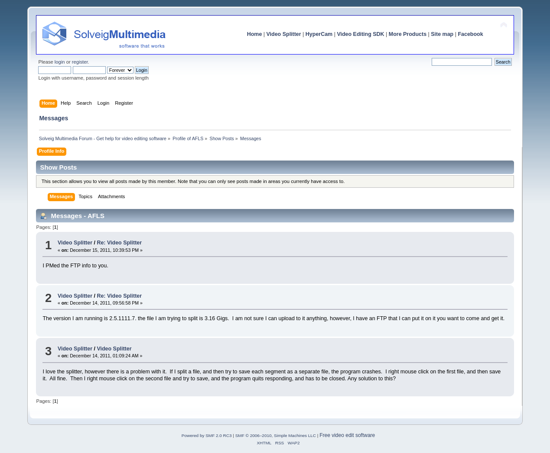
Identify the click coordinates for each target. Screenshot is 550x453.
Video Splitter (284, 34)
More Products (407, 34)
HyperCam (319, 34)
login (60, 61)
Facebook (470, 34)
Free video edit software (347, 435)
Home (254, 34)
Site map (442, 34)
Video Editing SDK (360, 34)
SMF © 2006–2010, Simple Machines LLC (275, 435)
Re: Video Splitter (119, 243)
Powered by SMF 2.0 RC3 (207, 435)
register (80, 61)
